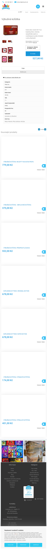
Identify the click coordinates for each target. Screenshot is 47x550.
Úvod (26, 12)
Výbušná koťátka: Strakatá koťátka (16, 377)
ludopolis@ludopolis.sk (22, 2)
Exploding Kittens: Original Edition (16, 291)
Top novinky (34, 468)
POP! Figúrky (34, 476)
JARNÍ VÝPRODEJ (34, 481)
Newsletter (12, 483)
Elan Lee (35, 42)
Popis (23, 68)
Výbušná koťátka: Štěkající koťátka (16, 420)
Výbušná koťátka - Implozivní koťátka (17, 205)
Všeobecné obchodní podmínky (12, 478)
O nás (12, 470)
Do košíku (32, 53)
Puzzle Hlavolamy (34, 478)
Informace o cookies (21, 540)
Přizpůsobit (23, 544)
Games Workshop (34, 474)
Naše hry (34, 483)
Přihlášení (12, 485)
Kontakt (12, 476)
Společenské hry (34, 12)
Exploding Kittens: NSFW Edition (15, 334)
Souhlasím (11, 544)
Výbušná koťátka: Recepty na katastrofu (18, 162)
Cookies (12, 487)
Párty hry (43, 12)
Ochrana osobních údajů (10, 540)
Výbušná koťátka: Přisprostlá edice (16, 248)
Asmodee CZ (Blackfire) (11, 116)
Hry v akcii (34, 470)
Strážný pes (23, 72)
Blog (12, 474)
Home (12, 468)
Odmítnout (36, 544)
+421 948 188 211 (9, 2)
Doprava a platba (12, 472)
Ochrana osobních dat (12, 481)
